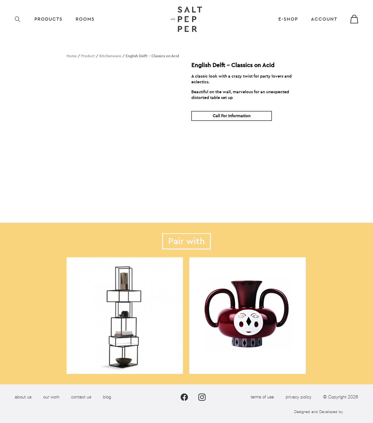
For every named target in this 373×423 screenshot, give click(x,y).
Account (324, 19)
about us (23, 397)
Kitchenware (110, 56)
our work (51, 397)
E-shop (288, 19)
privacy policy (298, 397)
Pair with (186, 241)
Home (71, 56)
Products (48, 19)
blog (107, 397)
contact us (81, 397)
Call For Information (231, 116)
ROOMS (85, 19)
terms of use (262, 397)
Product (88, 56)
